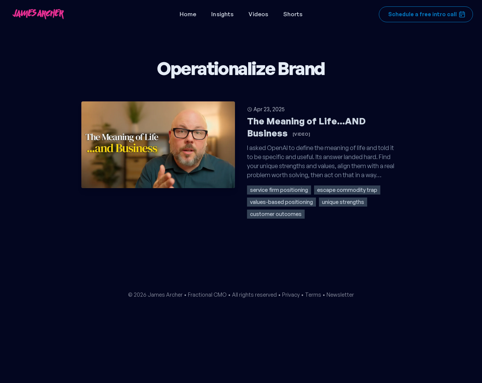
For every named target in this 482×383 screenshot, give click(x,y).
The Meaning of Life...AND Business (306, 127)
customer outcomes (276, 214)
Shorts (292, 14)
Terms (313, 294)
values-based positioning (281, 202)
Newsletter (340, 294)
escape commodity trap (347, 190)
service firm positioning (279, 190)
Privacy (291, 294)
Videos (258, 14)
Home (188, 14)
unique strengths (343, 202)
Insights (222, 14)
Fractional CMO (207, 294)
